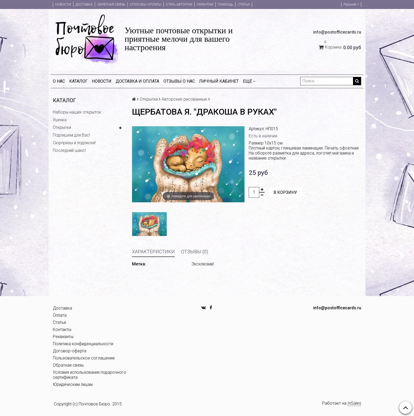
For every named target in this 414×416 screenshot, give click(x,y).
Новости (63, 4)
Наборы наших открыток (77, 112)
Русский (351, 4)
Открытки (62, 127)
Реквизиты (63, 336)
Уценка (60, 119)
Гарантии (205, 4)
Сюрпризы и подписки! (74, 142)
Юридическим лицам (73, 384)
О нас (59, 81)
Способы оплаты (145, 4)
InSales (354, 403)
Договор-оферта (69, 350)
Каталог (78, 81)
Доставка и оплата (137, 81)
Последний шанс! (69, 150)
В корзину (285, 192)
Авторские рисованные (184, 99)
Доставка (84, 4)
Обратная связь (111, 4)
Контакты (62, 329)
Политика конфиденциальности (83, 343)
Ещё (249, 81)
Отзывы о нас (179, 81)
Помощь (225, 4)
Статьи (244, 4)
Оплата (60, 315)
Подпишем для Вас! (71, 135)
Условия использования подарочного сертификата (89, 375)
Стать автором (179, 4)
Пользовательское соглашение (84, 358)
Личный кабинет (219, 81)
